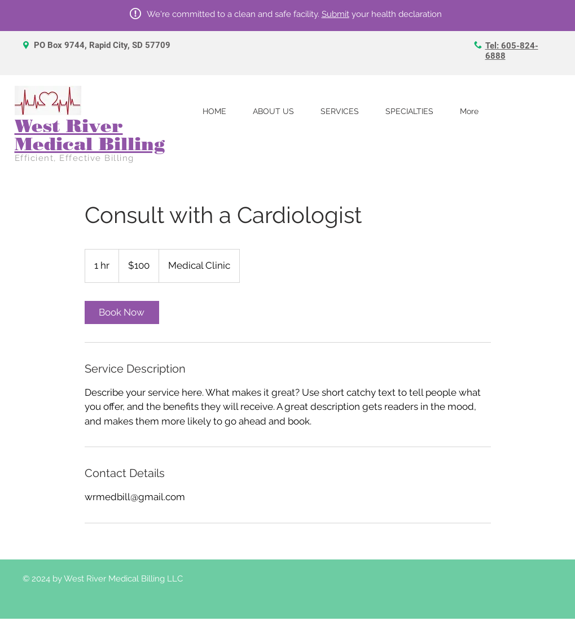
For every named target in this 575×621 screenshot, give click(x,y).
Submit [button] (335, 14)
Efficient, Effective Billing (74, 158)
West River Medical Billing (90, 135)
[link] (122, 312)
